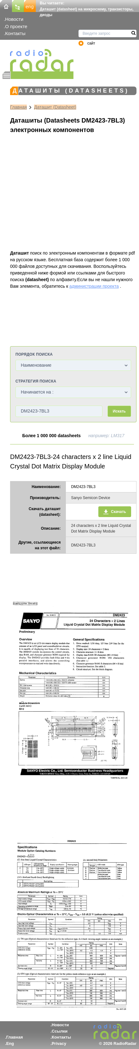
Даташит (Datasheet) (55, 107)
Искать (119, 411)
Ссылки (59, 1031)
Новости (14, 19)
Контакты (15, 33)
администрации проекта (94, 286)
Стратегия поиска (35, 381)
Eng (10, 1043)
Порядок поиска (34, 354)
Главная (18, 107)
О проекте (16, 26)
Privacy (59, 1043)
